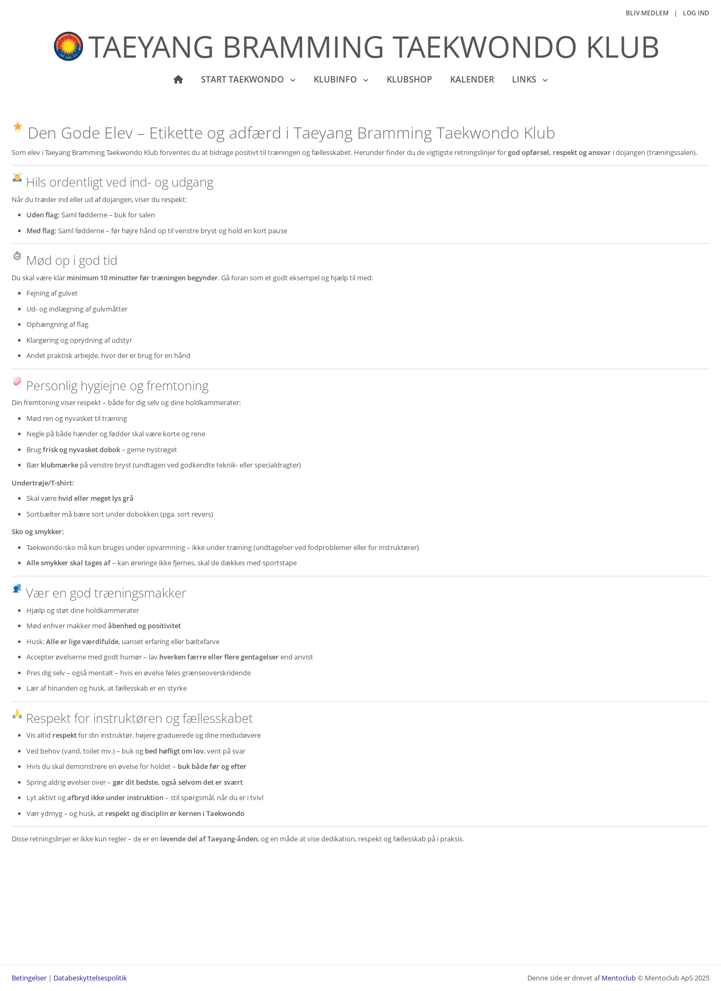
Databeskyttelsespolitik (90, 978)
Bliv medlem (647, 12)
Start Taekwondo (243, 79)
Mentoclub (618, 978)
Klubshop (409, 79)
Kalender (472, 79)
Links (525, 79)
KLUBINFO (336, 79)
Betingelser (29, 978)
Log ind (696, 12)
